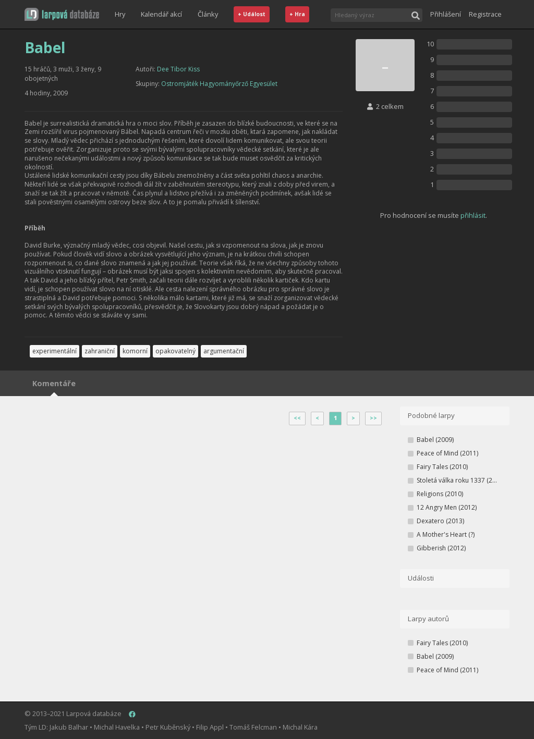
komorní (135, 351)
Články (208, 14)
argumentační (223, 351)
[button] (62, 14)
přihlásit (473, 215)
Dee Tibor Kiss (178, 69)
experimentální (54, 351)
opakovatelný (175, 351)
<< (297, 418)
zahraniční (99, 351)
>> (373, 418)
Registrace (485, 14)
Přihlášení (445, 14)
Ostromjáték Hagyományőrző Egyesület (219, 83)
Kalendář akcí (161, 14)
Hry (120, 14)
